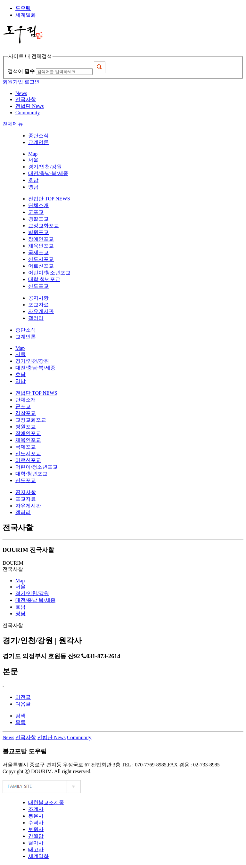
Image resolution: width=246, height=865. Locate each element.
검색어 (21, 71)
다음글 (23, 704)
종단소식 (38, 135)
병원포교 (38, 232)
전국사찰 (25, 737)
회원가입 (13, 82)
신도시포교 (41, 259)
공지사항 (38, 298)
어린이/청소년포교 (49, 272)
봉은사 (36, 816)
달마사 (36, 842)
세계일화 (25, 15)
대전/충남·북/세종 (48, 173)
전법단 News (51, 737)
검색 (20, 715)
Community (79, 737)
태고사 (36, 849)
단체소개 (38, 205)
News (8, 737)
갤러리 (36, 318)
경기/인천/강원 (45, 166)
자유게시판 (41, 311)
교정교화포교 (43, 225)
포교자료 (38, 304)
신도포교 (38, 286)
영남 (33, 187)
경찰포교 (38, 219)
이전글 (23, 697)
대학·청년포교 (44, 279)
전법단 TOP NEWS (49, 198)
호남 (33, 180)
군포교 (36, 212)
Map (32, 154)
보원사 (36, 829)
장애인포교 (41, 239)
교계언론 (38, 142)
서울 (33, 160)
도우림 (23, 8)
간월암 (36, 836)
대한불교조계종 (46, 802)
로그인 (32, 82)
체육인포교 (41, 245)
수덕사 (36, 822)
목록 (20, 722)
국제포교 (38, 252)
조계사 (36, 809)
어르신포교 (41, 266)
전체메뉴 (13, 123)
